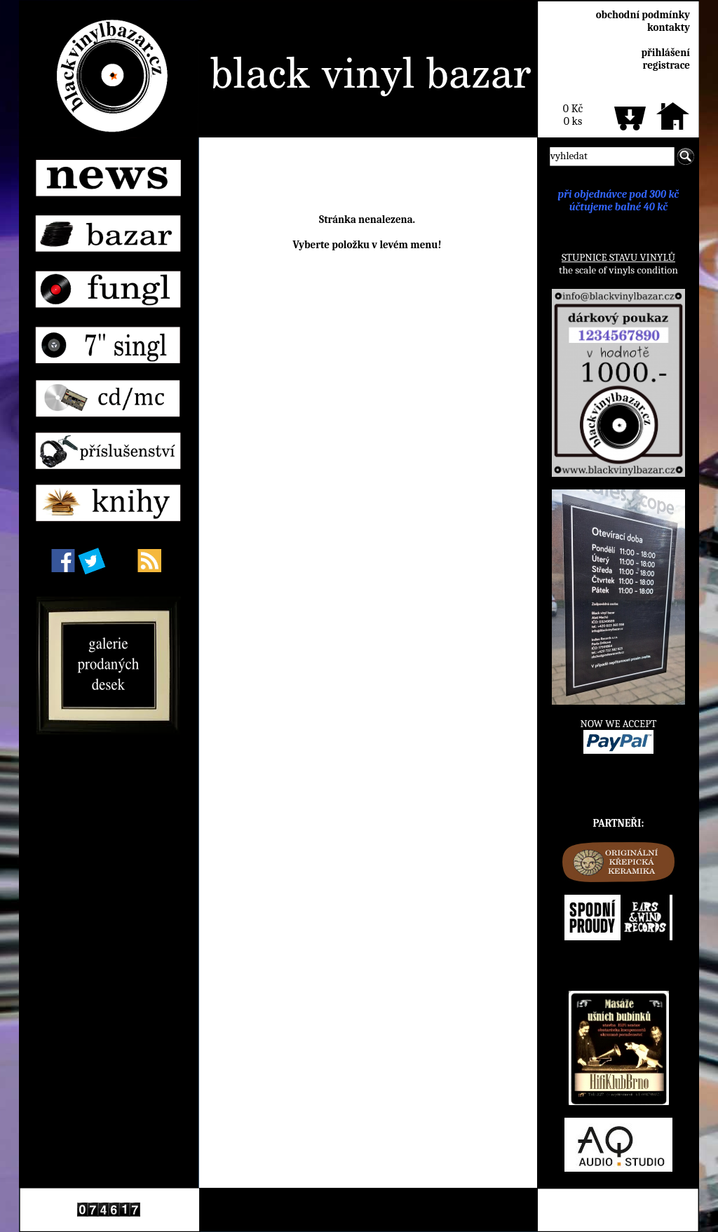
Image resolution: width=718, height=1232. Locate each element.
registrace (666, 65)
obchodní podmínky (643, 14)
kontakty (668, 27)
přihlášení (665, 52)
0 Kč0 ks (573, 115)
